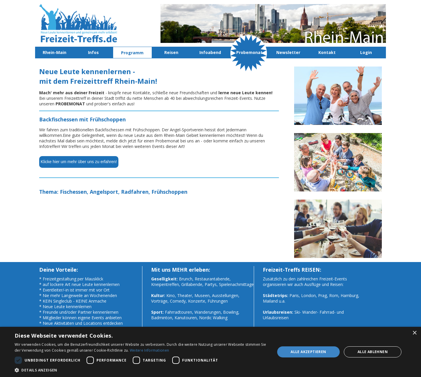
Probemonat (249, 52)
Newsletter (288, 52)
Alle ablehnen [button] (373, 351)
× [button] (414, 333)
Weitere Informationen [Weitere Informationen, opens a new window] (149, 350)
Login (366, 52)
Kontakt (327, 52)
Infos (93, 52)
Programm (132, 52)
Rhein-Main (54, 52)
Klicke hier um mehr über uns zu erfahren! (79, 161)
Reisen (171, 52)
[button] (141, 370)
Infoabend (210, 52)
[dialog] (210, 352)
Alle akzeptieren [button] (308, 351)
